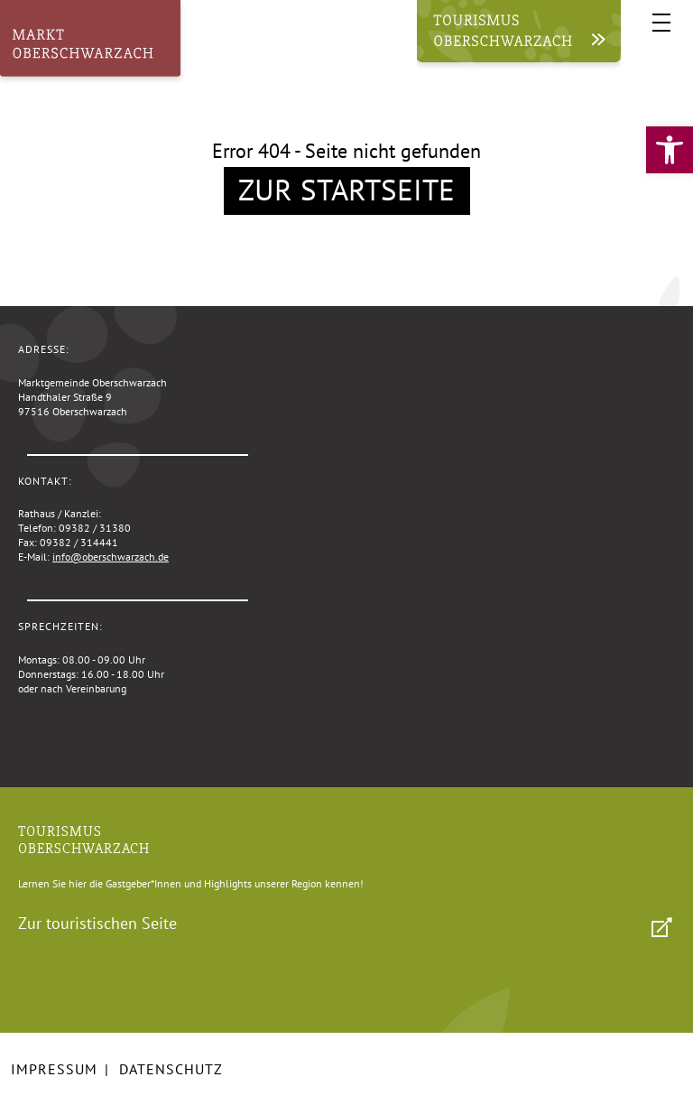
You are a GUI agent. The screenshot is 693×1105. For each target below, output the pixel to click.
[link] (669, 149)
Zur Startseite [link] (346, 189)
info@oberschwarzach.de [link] (110, 556)
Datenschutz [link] (171, 1069)
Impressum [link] (54, 1069)
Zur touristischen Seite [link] (97, 923)
